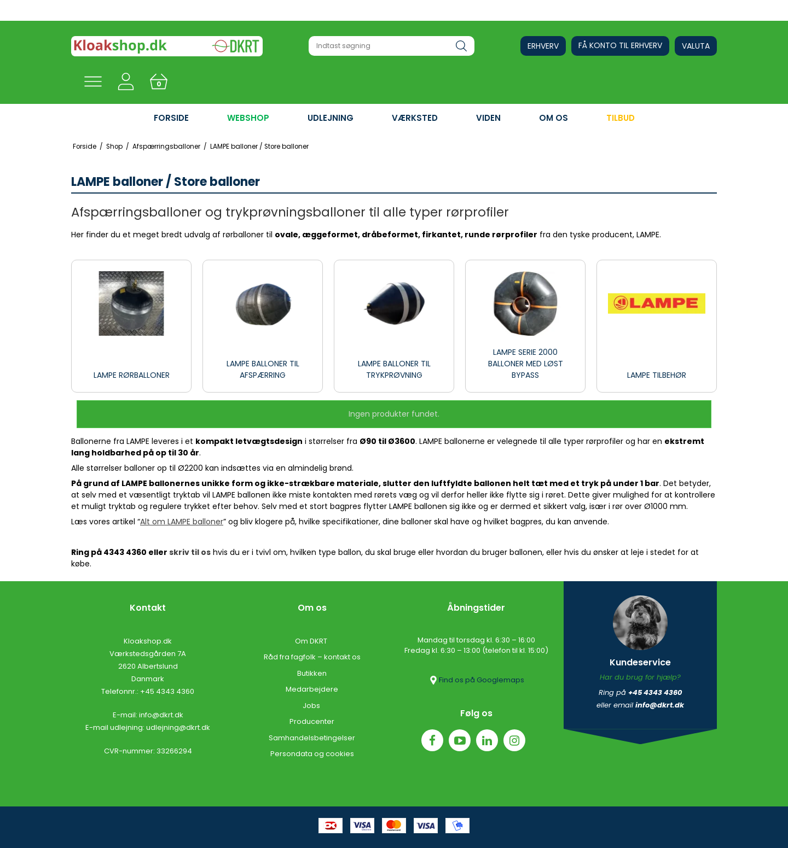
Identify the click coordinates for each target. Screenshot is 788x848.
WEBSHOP (248, 118)
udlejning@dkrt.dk (178, 727)
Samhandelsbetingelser (312, 738)
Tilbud (620, 118)
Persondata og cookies (312, 753)
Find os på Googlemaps (476, 680)
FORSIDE (171, 118)
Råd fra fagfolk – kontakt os (312, 657)
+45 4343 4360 (167, 691)
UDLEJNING (331, 118)
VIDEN (488, 118)
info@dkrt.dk (161, 715)
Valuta (696, 45)
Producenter (311, 721)
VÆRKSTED (415, 118)
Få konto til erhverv (620, 45)
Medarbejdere (312, 689)
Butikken (312, 673)
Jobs (312, 705)
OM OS (553, 118)
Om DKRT (312, 641)
